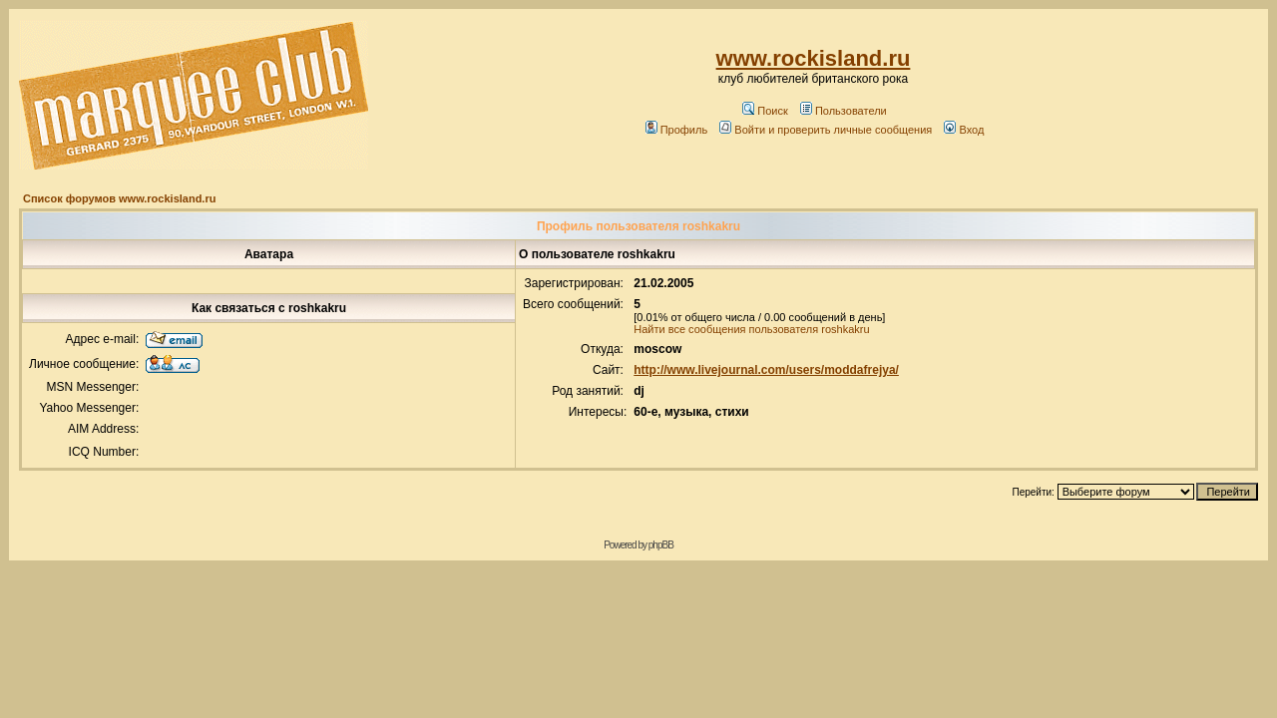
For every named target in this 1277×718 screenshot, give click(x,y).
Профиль (676, 130)
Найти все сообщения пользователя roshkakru (751, 329)
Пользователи (843, 111)
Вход (964, 130)
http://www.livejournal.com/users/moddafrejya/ (766, 370)
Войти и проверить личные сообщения (825, 130)
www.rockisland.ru (813, 58)
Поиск (764, 111)
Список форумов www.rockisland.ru (119, 198)
